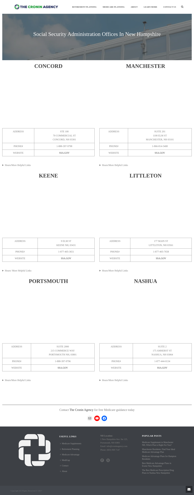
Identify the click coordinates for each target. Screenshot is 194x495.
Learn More (150, 7)
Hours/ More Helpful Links (18, 270)
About (134, 7)
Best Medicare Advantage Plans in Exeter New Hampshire (156, 464)
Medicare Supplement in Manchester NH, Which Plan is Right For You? (157, 443)
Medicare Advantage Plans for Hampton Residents (159, 457)
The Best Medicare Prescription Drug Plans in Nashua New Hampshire (158, 471)
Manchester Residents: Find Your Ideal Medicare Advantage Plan (158, 450)
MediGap (65, 460)
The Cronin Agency (82, 409)
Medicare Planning (114, 7)
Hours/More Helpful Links (18, 165)
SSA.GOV (64, 153)
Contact (64, 466)
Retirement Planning (84, 7)
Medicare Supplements (70, 443)
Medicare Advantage (69, 454)
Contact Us (169, 7)
